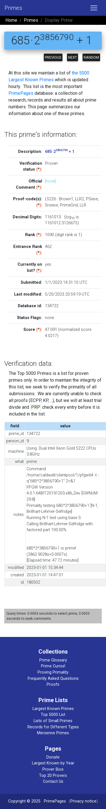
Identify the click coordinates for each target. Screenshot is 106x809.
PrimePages (20, 93)
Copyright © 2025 (24, 801)
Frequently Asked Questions (53, 678)
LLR (83, 205)
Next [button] (72, 57)
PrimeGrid (69, 205)
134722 (52, 306)
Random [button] (91, 57)
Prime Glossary (53, 660)
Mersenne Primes (53, 733)
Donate (53, 757)
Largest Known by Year (53, 763)
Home (11, 20)
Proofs (53, 684)
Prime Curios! (53, 666)
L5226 (50, 199)
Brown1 (66, 199)
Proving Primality (53, 672)
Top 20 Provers (53, 775)
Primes (13, 8)
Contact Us (53, 781)
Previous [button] (53, 57)
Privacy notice (83, 801)
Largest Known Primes (53, 708)
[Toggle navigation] (93, 8)
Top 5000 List (53, 714)
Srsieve (51, 205)
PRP (35, 407)
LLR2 (79, 199)
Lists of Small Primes (53, 720)
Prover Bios (53, 769)
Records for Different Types (53, 727)
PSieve (92, 199)
